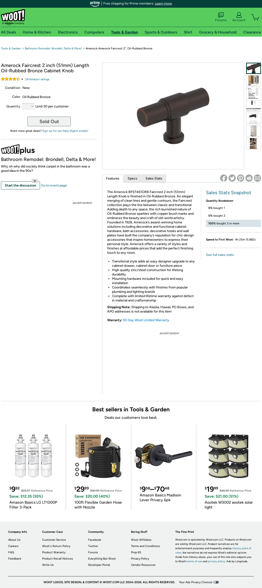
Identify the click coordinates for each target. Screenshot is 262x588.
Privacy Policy (140, 558)
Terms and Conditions (145, 546)
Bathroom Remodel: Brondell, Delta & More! (53, 48)
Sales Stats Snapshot (228, 192)
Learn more (163, 3)
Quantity (13, 106)
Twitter (93, 546)
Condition (12, 88)
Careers (13, 546)
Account (238, 17)
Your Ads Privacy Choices (195, 582)
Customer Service (54, 539)
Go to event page (54, 185)
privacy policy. (217, 561)
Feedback (14, 558)
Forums (221, 17)
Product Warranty (54, 552)
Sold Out (49, 121)
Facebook (94, 539)
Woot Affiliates (141, 539)
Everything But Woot (102, 558)
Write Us (48, 565)
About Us (14, 539)
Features (112, 178)
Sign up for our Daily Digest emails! (65, 131)
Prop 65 (136, 552)
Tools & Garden (11, 48)
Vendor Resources (143, 565)
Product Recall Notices (57, 558)
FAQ (11, 552)
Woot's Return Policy (56, 546)
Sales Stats (153, 178)
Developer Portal (99, 565)
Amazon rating (37, 79)
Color (16, 97)
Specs (132, 178)
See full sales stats (220, 255)
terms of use (194, 561)
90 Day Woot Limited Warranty (146, 320)
